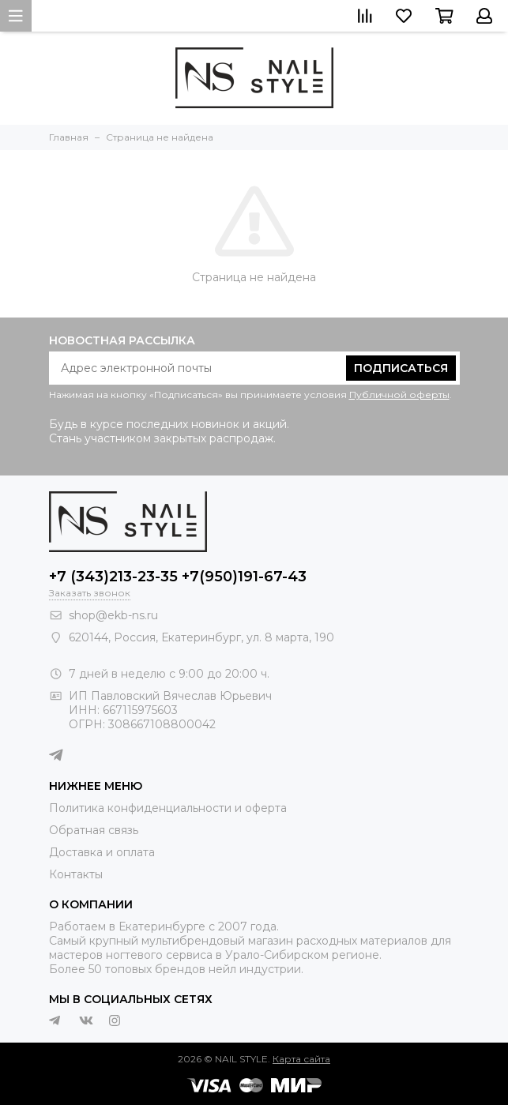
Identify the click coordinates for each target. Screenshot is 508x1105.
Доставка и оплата (102, 852)
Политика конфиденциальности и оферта (168, 808)
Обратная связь (93, 830)
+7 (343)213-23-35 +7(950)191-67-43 (178, 576)
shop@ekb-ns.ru (113, 615)
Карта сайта (301, 1059)
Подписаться (401, 368)
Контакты (76, 874)
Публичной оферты (399, 394)
